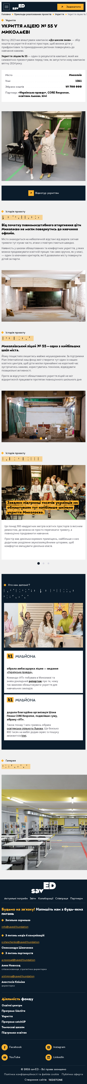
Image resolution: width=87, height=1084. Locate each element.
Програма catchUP (14, 1022)
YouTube (11, 1057)
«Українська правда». (20, 672)
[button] (41, 438)
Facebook (12, 1047)
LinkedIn (55, 1057)
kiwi (24, 735)
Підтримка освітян (14, 1033)
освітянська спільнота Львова (25, 728)
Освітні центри (12, 1005)
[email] (15, 927)
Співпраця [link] (61, 898)
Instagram (55, 1047)
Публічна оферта (72, 1074)
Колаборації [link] (45, 898)
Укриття (7, 1016)
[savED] (18, 7)
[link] (43, 1080)
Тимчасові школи (13, 1027)
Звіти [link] (33, 898)
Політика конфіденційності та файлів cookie (31, 1074)
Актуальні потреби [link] (16, 898)
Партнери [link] (76, 898)
